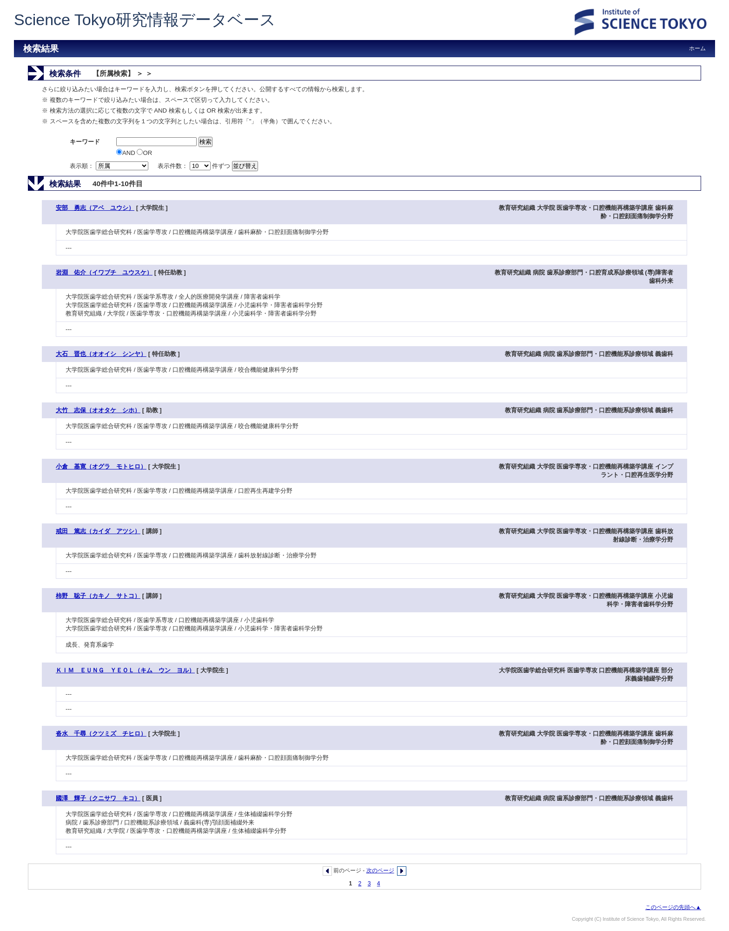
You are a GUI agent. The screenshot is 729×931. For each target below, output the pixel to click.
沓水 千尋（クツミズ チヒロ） (101, 733)
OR (144, 152)
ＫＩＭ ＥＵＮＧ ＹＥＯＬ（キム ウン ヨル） (125, 670)
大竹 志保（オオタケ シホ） (98, 410)
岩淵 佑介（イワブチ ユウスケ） (104, 272)
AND (126, 152)
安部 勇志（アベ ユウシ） (95, 207)
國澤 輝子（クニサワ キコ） (98, 798)
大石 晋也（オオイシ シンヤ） (101, 353)
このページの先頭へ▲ (673, 907)
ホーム (697, 48)
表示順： (110, 165)
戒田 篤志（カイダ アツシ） (98, 531)
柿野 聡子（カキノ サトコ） (98, 595)
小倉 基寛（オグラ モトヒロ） (101, 466)
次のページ (380, 870)
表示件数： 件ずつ (195, 165)
